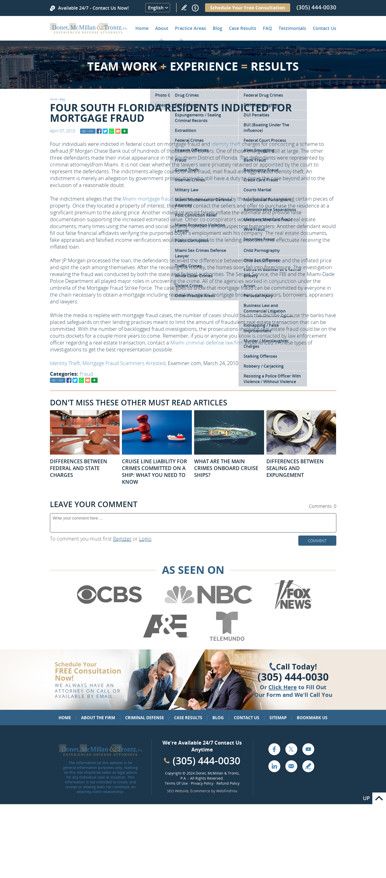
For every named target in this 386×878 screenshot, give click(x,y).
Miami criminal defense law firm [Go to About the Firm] (207, 342)
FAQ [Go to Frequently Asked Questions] (267, 28)
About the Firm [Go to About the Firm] (98, 717)
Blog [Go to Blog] (62, 99)
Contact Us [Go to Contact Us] (246, 717)
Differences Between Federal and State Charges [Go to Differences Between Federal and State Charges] (78, 468)
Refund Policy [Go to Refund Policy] (228, 783)
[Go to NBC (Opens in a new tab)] (208, 608)
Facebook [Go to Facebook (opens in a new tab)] (274, 749)
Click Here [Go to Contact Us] (282, 687)
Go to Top (379, 798)
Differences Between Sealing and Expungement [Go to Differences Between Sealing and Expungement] (295, 468)
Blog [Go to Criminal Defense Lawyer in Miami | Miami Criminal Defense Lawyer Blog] (217, 28)
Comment (317, 540)
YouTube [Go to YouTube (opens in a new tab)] (308, 749)
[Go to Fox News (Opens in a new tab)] (292, 608)
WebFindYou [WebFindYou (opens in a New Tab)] (226, 790)
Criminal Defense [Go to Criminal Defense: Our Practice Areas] (144, 717)
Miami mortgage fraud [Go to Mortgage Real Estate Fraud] (148, 198)
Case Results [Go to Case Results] (242, 28)
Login (145, 538)
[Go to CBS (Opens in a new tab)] (109, 608)
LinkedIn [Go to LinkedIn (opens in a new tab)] (274, 766)
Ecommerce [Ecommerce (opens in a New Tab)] (200, 790)
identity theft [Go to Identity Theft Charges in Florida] (226, 144)
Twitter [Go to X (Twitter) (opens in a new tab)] (291, 749)
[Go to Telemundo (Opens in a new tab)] (227, 640)
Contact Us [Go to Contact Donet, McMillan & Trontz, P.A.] (324, 28)
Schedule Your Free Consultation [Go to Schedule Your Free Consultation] (247, 8)
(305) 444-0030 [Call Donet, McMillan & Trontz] (316, 7)
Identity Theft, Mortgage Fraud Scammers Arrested (108, 363)
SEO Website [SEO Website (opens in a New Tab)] (178, 790)
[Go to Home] (88, 32)
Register (122, 538)
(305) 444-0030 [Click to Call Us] (293, 676)
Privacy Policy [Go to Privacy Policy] (202, 783)
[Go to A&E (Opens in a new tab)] (165, 640)
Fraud (86, 373)
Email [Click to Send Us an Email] (291, 766)
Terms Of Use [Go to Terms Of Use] (176, 783)
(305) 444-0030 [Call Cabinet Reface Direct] (206, 760)
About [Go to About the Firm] (161, 28)
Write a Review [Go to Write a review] (184, 7)
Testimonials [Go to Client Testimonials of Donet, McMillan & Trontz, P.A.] (292, 28)
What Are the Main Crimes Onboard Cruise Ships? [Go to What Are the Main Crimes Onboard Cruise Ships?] (226, 468)
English (155, 8)
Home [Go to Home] (142, 28)
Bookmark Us (312, 717)
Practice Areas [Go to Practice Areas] (190, 28)
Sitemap (278, 717)
